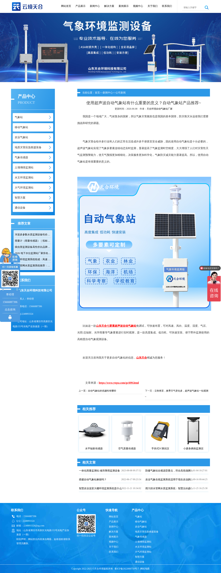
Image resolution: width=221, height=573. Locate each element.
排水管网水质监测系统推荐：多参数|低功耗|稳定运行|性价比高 (33, 265)
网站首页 (66, 6)
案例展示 (124, 6)
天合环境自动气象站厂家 (159, 109)
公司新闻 (121, 92)
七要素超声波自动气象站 (121, 325)
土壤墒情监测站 (143, 541)
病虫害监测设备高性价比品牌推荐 (33, 247)
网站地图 (145, 568)
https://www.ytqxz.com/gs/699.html (119, 382)
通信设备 (139, 562)
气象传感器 (141, 536)
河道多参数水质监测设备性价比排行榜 (33, 234)
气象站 (138, 516)
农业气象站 (141, 526)
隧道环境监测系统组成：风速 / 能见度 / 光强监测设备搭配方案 (33, 259)
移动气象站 (141, 521)
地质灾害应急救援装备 (146, 531)
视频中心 (138, 6)
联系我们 (167, 6)
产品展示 (80, 6)
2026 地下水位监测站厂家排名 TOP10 (33, 253)
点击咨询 (10, 309)
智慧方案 (139, 557)
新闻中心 (95, 6)
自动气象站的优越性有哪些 (102, 391)
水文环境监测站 (143, 547)
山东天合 (101, 325)
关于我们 (153, 6)
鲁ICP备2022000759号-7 (127, 568)
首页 (97, 92)
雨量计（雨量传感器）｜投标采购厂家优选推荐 (33, 240)
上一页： (83, 391)
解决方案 (109, 6)
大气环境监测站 (143, 552)
